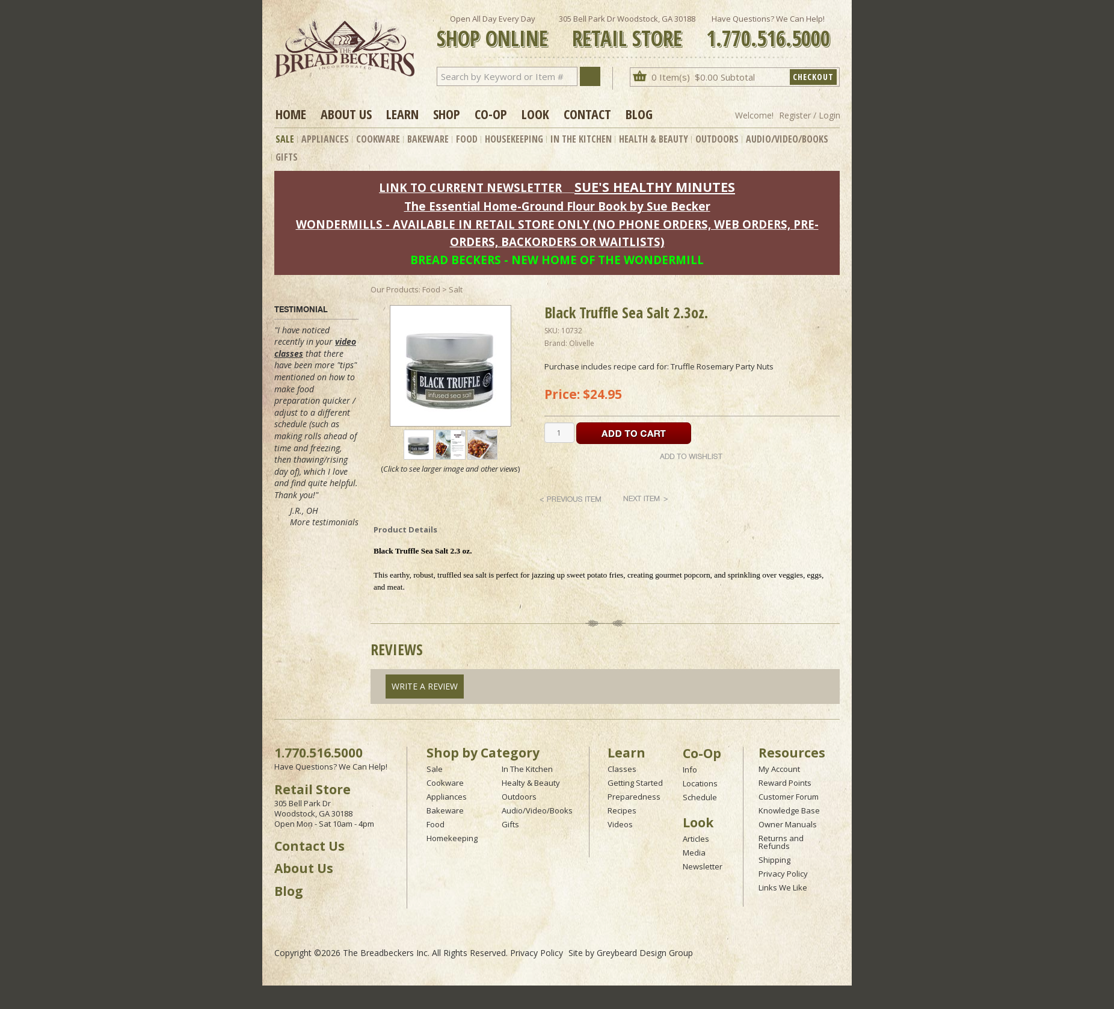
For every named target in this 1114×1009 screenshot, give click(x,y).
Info (690, 769)
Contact (587, 113)
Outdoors (717, 139)
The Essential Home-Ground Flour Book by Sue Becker (557, 206)
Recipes (622, 810)
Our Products (395, 289)
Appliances (325, 139)
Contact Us (309, 846)
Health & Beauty (653, 139)
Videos (620, 824)
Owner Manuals (788, 824)
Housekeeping (514, 139)
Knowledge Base (789, 810)
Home (290, 113)
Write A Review (425, 686)
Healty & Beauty (531, 782)
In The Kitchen (581, 139)
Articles (696, 838)
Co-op (491, 113)
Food (467, 139)
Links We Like (783, 887)
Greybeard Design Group (645, 952)
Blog (639, 113)
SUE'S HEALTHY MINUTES (654, 187)
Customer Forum (789, 796)
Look (535, 113)
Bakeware (428, 139)
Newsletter (702, 866)
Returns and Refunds (781, 842)
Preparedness (634, 796)
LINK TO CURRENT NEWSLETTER (470, 187)
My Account (779, 769)
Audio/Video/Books (787, 139)
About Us (346, 113)
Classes (622, 769)
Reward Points (785, 782)
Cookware (378, 139)
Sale (284, 139)
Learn (402, 113)
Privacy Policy (783, 873)
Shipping (774, 859)
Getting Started (635, 782)
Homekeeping (452, 838)
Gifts (286, 157)
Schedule (700, 797)
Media (694, 852)
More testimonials (324, 522)
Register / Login (809, 115)
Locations (700, 783)
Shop (446, 113)
